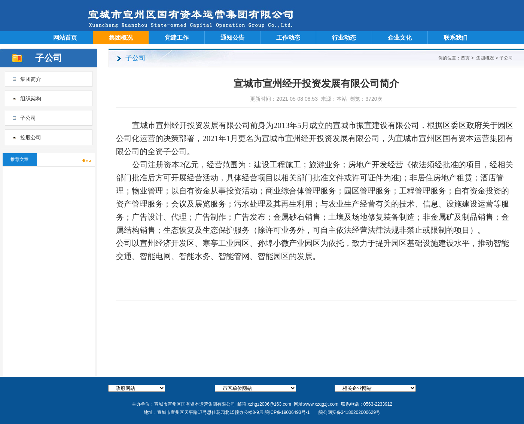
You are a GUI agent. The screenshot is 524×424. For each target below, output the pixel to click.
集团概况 (121, 37)
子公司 (28, 118)
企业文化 (400, 37)
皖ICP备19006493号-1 (287, 412)
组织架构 (30, 98)
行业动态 (344, 37)
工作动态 (288, 37)
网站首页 (65, 37)
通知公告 (232, 37)
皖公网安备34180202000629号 (349, 412)
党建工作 (177, 37)
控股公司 (30, 137)
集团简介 (30, 79)
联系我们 (455, 37)
